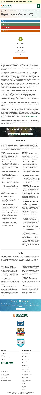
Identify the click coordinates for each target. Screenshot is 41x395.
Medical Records (25, 364)
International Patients (26, 362)
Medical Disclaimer (8, 392)
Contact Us (24, 387)
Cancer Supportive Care (26, 353)
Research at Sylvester (4, 371)
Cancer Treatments (25, 352)
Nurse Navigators (25, 358)
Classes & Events (6, 31)
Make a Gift (3, 356)
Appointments (3, 352)
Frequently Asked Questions (27, 356)
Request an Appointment (27, 134)
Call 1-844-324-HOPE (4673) (14, 134)
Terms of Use (13, 392)
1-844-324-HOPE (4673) (20, 52)
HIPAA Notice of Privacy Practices (26, 392)
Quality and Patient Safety (26, 380)
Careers (23, 383)
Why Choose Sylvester (26, 371)
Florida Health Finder (25, 367)
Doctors (5, 21)
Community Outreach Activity (6, 380)
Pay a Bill (2, 355)
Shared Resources (4, 377)
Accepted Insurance (20, 309)
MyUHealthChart (4, 359)
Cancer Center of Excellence (27, 374)
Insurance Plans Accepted (5, 358)
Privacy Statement (18, 392)
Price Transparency (25, 365)
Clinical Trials (6, 27)
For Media (24, 386)
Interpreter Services (25, 359)
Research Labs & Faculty (5, 374)
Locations (5, 24)
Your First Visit (24, 355)
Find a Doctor (3, 353)
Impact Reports (25, 377)
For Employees (33, 392)
